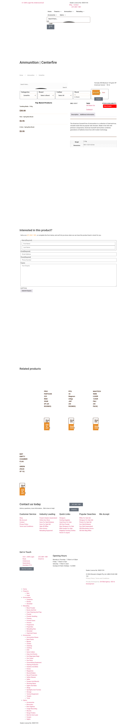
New (28, 593)
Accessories (52, 15)
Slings (28, 688)
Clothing (29, 648)
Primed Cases (31, 620)
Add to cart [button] (47, 426)
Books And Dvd (31, 610)
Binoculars (30, 704)
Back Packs (30, 639)
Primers (29, 622)
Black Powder (31, 608)
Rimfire (29, 601)
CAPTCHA (23, 288)
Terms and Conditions (102, 578)
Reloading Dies (31, 629)
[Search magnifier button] (48, 21)
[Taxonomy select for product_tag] (46, 95)
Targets (29, 696)
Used (28, 595)
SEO (112, 582)
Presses (29, 618)
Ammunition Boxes (32, 637)
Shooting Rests (31, 683)
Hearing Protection (32, 664)
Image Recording (32, 709)
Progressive (30, 625)
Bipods (29, 641)
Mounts (29, 711)
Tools (28, 698)
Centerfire (30, 599)
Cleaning (29, 646)
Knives (29, 669)
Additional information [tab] (87, 114)
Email (25, 251)
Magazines (30, 671)
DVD (28, 650)
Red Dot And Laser (32, 715)
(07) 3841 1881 (31, 235)
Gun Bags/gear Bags (33, 656)
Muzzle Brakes (31, 673)
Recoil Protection (32, 675)
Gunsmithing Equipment (34, 662)
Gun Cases (30, 658)
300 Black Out (90, 105)
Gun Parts (30, 660)
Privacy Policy (90, 578)
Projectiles (30, 627)
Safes (28, 679)
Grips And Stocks (32, 654)
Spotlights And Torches (34, 690)
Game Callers (31, 652)
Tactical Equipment (32, 694)
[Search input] (68, 18)
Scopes (29, 717)
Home (49, 11)
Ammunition (69, 11)
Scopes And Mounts (33, 681)
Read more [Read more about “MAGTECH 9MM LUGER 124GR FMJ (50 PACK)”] (96, 427)
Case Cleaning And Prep (34, 612)
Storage (29, 692)
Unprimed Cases (32, 633)
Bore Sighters (31, 706)
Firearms (58, 11)
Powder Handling (32, 616)
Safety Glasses (31, 677)
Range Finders (31, 713)
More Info (47, 421)
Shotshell (29, 604)
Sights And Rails (32, 685)
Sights (28, 719)
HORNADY (89, 110)
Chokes (29, 643)
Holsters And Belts (32, 667)
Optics (63, 15)
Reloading (80, 11)
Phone (25, 257)
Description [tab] (74, 114)
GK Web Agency (105, 582)
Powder (29, 614)
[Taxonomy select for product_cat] (28, 95)
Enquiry (22, 263)
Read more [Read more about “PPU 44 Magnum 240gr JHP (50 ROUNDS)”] (72, 427)
